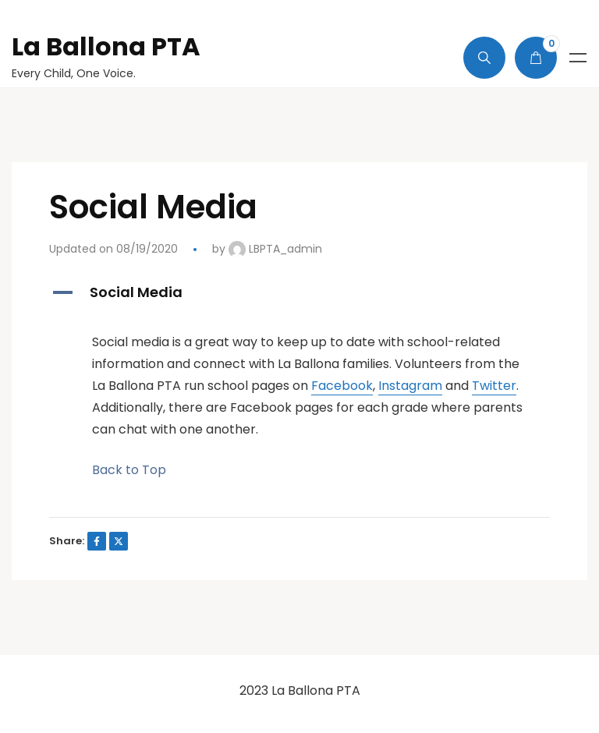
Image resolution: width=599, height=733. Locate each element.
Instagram (410, 386)
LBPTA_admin (275, 249)
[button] (299, 293)
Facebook (342, 386)
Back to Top (129, 470)
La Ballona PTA (106, 46)
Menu (578, 58)
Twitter (494, 386)
